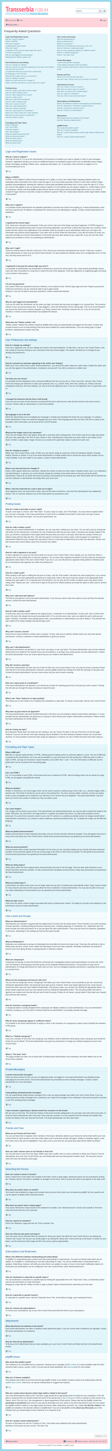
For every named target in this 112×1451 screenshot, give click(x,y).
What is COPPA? (12, 41)
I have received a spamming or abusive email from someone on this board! (81, 68)
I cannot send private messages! (68, 62)
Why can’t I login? (12, 48)
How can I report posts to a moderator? (19, 110)
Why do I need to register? (15, 39)
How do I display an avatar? (15, 78)
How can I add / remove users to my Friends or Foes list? (77, 79)
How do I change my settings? (16, 65)
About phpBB (72, 1367)
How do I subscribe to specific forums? (70, 108)
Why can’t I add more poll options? (18, 99)
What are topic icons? (13, 143)
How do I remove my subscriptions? (69, 110)
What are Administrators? (66, 39)
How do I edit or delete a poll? (16, 102)
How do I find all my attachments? (69, 120)
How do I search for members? (68, 94)
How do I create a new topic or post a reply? (21, 90)
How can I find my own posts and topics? (71, 96)
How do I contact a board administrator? (71, 137)
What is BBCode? (12, 125)
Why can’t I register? (13, 44)
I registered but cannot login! (16, 46)
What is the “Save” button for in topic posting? (22, 113)
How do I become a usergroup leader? (70, 48)
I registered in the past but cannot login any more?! (24, 50)
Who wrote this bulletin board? (68, 128)
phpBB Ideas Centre (13, 1383)
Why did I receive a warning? (16, 108)
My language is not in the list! (16, 74)
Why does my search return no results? (71, 89)
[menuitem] (19, 20)
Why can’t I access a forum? (16, 104)
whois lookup (67, 1398)
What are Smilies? (12, 129)
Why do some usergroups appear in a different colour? (76, 50)
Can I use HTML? (12, 127)
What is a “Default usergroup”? (68, 52)
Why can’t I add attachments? (16, 106)
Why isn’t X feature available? (67, 130)
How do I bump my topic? (15, 117)
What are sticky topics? (14, 138)
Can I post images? (12, 132)
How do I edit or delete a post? (16, 93)
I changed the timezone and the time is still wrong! (23, 71)
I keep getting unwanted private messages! (72, 65)
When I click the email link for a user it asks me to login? (25, 83)
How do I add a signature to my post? (19, 95)
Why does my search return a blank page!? (72, 91)
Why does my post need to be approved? (20, 115)
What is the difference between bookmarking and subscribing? (79, 103)
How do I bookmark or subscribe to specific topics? (75, 106)
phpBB (46, 422)
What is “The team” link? (65, 55)
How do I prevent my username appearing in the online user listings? (30, 67)
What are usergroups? (65, 44)
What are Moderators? (65, 41)
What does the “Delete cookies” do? (18, 57)
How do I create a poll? (14, 97)
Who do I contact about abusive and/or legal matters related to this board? (80, 133)
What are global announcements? (18, 134)
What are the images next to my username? (21, 76)
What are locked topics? (14, 141)
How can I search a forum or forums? (70, 87)
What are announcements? (15, 136)
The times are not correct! (15, 69)
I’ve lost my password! (13, 52)
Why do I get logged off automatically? (19, 55)
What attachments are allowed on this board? (73, 118)
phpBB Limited (70, 1365)
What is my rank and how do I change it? (20, 80)
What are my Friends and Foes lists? (70, 77)
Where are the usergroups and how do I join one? (74, 46)
